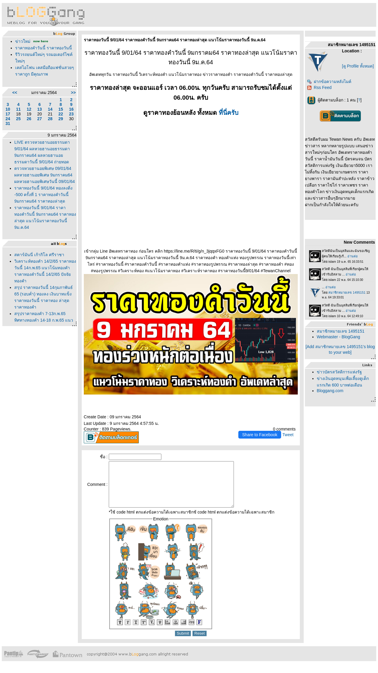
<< (14, 92)
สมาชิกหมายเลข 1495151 (340, 331)
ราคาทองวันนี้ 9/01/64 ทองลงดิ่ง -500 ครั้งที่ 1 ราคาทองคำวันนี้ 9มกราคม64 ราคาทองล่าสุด (43, 195)
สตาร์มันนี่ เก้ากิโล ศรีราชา (39, 254)
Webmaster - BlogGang (338, 336)
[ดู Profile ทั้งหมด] (358, 66)
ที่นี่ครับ (228, 112)
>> (73, 92)
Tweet (287, 434)
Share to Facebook (259, 434)
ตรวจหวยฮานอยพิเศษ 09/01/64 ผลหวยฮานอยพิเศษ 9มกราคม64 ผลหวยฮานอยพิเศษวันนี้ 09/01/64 (44, 175)
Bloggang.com (330, 390)
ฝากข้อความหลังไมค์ (329, 81)
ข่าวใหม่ (22, 41)
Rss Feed (319, 87)
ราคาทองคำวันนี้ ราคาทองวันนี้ (43, 48)
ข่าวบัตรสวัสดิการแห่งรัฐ (339, 372)
